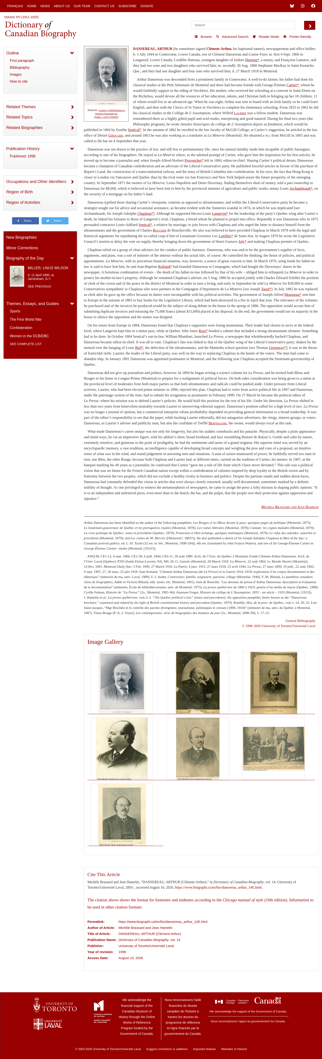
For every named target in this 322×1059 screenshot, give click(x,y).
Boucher (159, 230)
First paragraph (22, 60)
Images (15, 74)
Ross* (203, 331)
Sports (15, 311)
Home (31, 6)
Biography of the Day (25, 258)
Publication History (23, 148)
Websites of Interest (234, 1049)
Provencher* (194, 160)
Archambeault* (301, 188)
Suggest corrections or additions (167, 1049)
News (45, 6)
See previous (39, 286)
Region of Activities (23, 202)
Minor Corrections (22, 248)
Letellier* (226, 236)
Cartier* (293, 85)
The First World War (26, 319)
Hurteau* (252, 60)
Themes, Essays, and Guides (32, 303)
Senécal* (134, 130)
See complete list (26, 344)
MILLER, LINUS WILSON (48, 268)
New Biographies (21, 237)
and (290, 507)
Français (15, 6)
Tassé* (266, 289)
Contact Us (104, 6)
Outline (12, 53)
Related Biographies (24, 127)
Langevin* (220, 213)
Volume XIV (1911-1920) (21, 17)
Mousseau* (292, 294)
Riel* (139, 348)
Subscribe (127, 6)
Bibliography (20, 67)
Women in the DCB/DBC (29, 336)
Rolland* (165, 266)
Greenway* (277, 348)
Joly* (242, 241)
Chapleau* (145, 213)
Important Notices (204, 1049)
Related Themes (21, 107)
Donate (146, 6)
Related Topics (19, 117)
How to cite (19, 81)
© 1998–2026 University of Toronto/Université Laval (278, 626)
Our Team (82, 6)
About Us (62, 6)
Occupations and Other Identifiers (36, 181)
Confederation (21, 328)
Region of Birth (19, 192)
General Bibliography (300, 621)
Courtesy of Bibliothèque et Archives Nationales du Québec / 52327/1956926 (109, 113)
